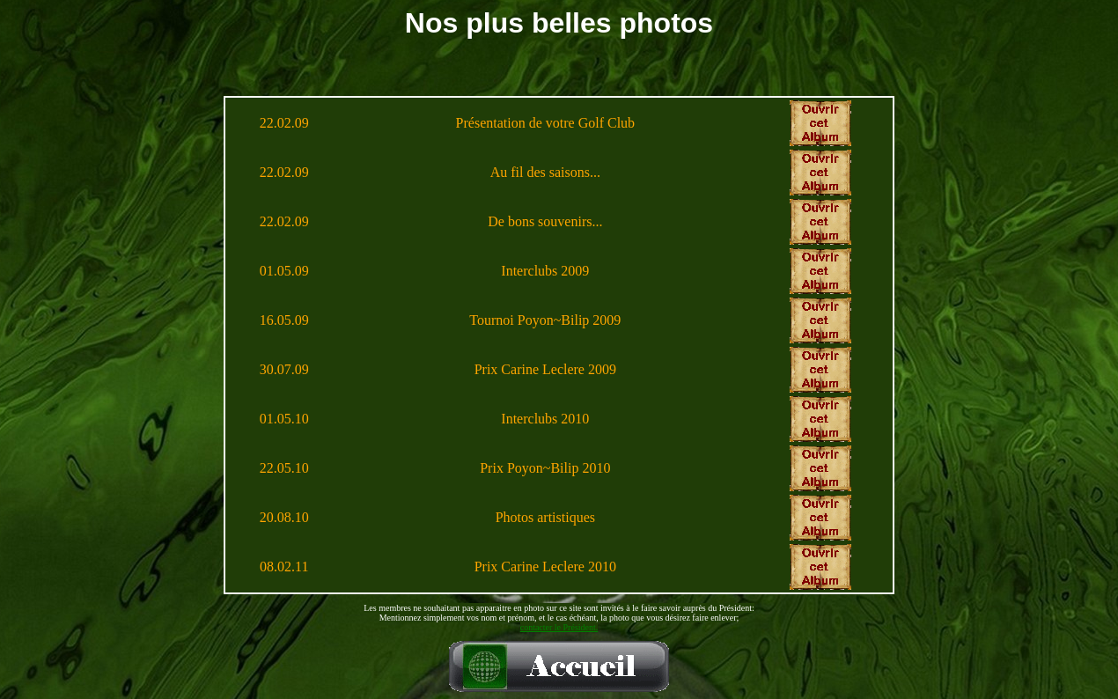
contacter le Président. (559, 627)
